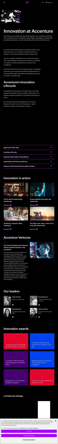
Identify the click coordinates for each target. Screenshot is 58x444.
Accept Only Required (29, 435)
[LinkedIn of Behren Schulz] (39, 317)
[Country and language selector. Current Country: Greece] (49, 2)
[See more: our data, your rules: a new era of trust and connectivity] (34, 229)
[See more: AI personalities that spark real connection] (34, 205)
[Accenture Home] (27, 2)
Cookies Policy (23, 428)
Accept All (29, 431)
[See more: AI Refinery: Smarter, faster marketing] (7, 229)
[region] (29, 431)
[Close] (55, 421)
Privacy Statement (33, 428)
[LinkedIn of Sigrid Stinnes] (13, 317)
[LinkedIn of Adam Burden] (13, 305)
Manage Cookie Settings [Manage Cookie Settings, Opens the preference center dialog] (29, 439)
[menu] (4, 2)
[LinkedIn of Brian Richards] (39, 305)
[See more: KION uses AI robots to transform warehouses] (7, 205)
